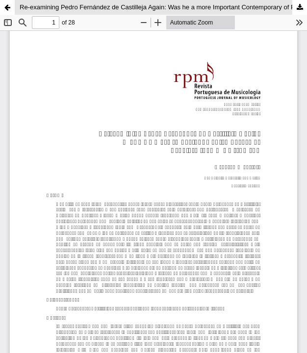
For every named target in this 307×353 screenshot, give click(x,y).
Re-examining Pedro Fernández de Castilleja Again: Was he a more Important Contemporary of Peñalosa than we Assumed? (163, 7)
